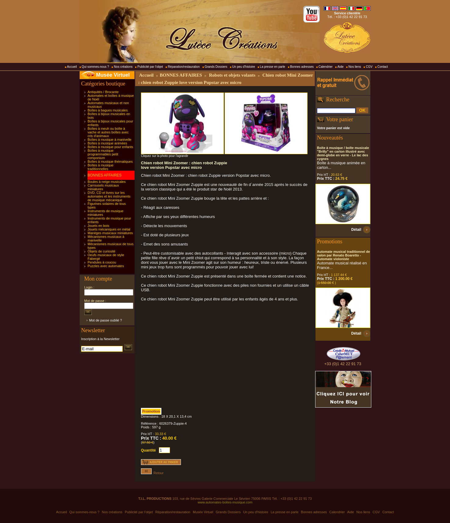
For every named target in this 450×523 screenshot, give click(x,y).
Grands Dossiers (216, 66)
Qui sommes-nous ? (95, 66)
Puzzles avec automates (106, 266)
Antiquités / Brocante (103, 92)
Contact (382, 66)
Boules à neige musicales (107, 181)
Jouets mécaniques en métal (109, 229)
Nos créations (123, 66)
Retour (152, 473)
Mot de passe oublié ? (105, 320)
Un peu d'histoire (243, 66)
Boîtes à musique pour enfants (110, 147)
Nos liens (354, 66)
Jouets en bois (98, 225)
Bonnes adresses (302, 66)
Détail (356, 229)
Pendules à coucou (102, 262)
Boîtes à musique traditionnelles (100, 167)
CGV (369, 66)
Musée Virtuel (113, 75)
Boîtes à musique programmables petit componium (103, 154)
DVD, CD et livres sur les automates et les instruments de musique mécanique (109, 196)
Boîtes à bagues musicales (108, 110)
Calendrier (326, 66)
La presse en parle (272, 66)
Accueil (72, 66)
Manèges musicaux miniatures (110, 233)
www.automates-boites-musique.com (225, 502)
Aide (340, 66)
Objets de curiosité (101, 251)
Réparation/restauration (184, 66)
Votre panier (339, 119)
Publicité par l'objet (150, 66)
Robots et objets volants (232, 75)
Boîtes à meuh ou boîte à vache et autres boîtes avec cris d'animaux (108, 132)
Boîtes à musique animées (107, 143)
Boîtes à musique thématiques (110, 161)
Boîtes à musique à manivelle (109, 139)
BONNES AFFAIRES (104, 175)
